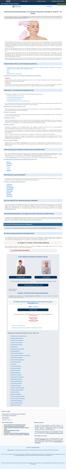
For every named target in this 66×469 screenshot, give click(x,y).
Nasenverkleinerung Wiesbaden (17, 376)
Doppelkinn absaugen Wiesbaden (17, 348)
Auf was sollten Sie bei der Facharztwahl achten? (15, 424)
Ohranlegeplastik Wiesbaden (16, 381)
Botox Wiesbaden (14, 346)
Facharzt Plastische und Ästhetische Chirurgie (14, 426)
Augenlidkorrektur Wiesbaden (17, 342)
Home (2, 3)
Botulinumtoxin (27, 154)
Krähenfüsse (9, 186)
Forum (5, 429)
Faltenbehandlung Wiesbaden (17, 353)
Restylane (9, 170)
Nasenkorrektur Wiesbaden (16, 374)
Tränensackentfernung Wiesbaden (18, 396)
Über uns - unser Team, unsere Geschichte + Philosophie (16, 434)
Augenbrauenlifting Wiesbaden (17, 338)
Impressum (29, 447)
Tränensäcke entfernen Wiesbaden (18, 398)
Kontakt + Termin (33, 309)
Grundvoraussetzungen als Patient (11, 430)
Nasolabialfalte (10, 189)
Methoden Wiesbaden (14, 3)
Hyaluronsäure (47, 153)
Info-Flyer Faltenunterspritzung (21, 250)
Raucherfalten (10, 191)
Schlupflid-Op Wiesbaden (16, 385)
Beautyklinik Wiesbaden (8, 457)
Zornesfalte (9, 194)
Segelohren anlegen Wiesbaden (17, 389)
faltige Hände (9, 196)
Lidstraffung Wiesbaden (15, 370)
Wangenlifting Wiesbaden (16, 404)
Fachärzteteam (42, 439)
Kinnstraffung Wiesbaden (16, 368)
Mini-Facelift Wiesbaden (15, 372)
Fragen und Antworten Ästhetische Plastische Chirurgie (16, 427)
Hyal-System (9, 163)
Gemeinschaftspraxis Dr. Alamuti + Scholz (33, 285)
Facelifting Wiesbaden (15, 351)
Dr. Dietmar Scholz (20, 277)
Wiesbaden (6, 3)
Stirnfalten (9, 192)
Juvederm (9, 165)
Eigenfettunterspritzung (37, 155)
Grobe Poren (9, 184)
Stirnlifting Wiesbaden (15, 392)
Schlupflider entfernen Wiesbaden (17, 387)
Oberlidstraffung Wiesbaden (16, 379)
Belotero (8, 162)
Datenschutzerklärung (35, 447)
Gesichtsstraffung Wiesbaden (17, 357)
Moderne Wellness (10, 450)
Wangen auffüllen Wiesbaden (17, 402)
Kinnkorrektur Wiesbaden (16, 366)
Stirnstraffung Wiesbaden (16, 394)
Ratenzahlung (7, 431)
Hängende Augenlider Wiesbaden (17, 359)
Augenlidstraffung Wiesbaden (17, 344)
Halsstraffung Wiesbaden (16, 361)
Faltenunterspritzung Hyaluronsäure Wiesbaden (20, 355)
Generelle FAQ (49, 6)
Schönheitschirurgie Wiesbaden (9, 460)
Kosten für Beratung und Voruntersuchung (54, 433)
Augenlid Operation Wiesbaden (17, 340)
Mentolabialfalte (10, 187)
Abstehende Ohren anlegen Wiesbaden (19, 336)
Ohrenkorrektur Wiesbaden (16, 383)
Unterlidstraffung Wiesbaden (16, 400)
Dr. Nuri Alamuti (46, 277)
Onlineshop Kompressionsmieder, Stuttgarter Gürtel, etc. (16, 433)
